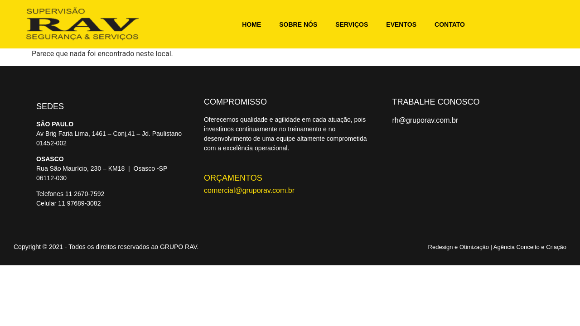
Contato (450, 24)
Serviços (351, 24)
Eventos (401, 24)
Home (251, 24)
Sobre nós (298, 24)
